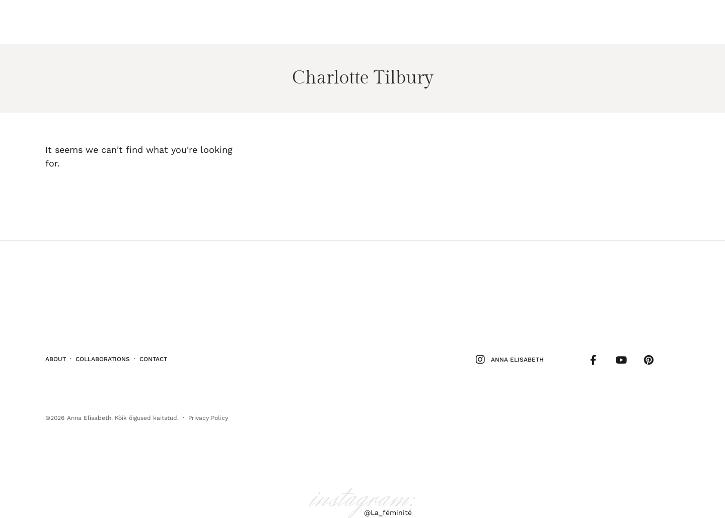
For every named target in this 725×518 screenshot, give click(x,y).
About (55, 356)
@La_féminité (388, 507)
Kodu (120, 22)
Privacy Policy (208, 412)
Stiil (73, 22)
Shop (678, 22)
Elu (96, 22)
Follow (647, 22)
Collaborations (103, 356)
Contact (153, 356)
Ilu (50, 22)
